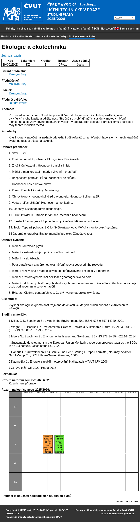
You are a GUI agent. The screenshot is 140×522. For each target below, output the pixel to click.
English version (127, 28)
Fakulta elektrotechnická (34, 36)
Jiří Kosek (25, 510)
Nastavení (107, 28)
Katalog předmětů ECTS (85, 28)
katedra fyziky (58, 36)
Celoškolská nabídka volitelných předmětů (43, 28)
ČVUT (64, 510)
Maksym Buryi (18, 74)
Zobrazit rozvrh (11, 55)
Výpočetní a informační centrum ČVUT (40, 516)
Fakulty (10, 28)
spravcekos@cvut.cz (122, 513)
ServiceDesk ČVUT (123, 510)
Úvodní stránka (9, 36)
